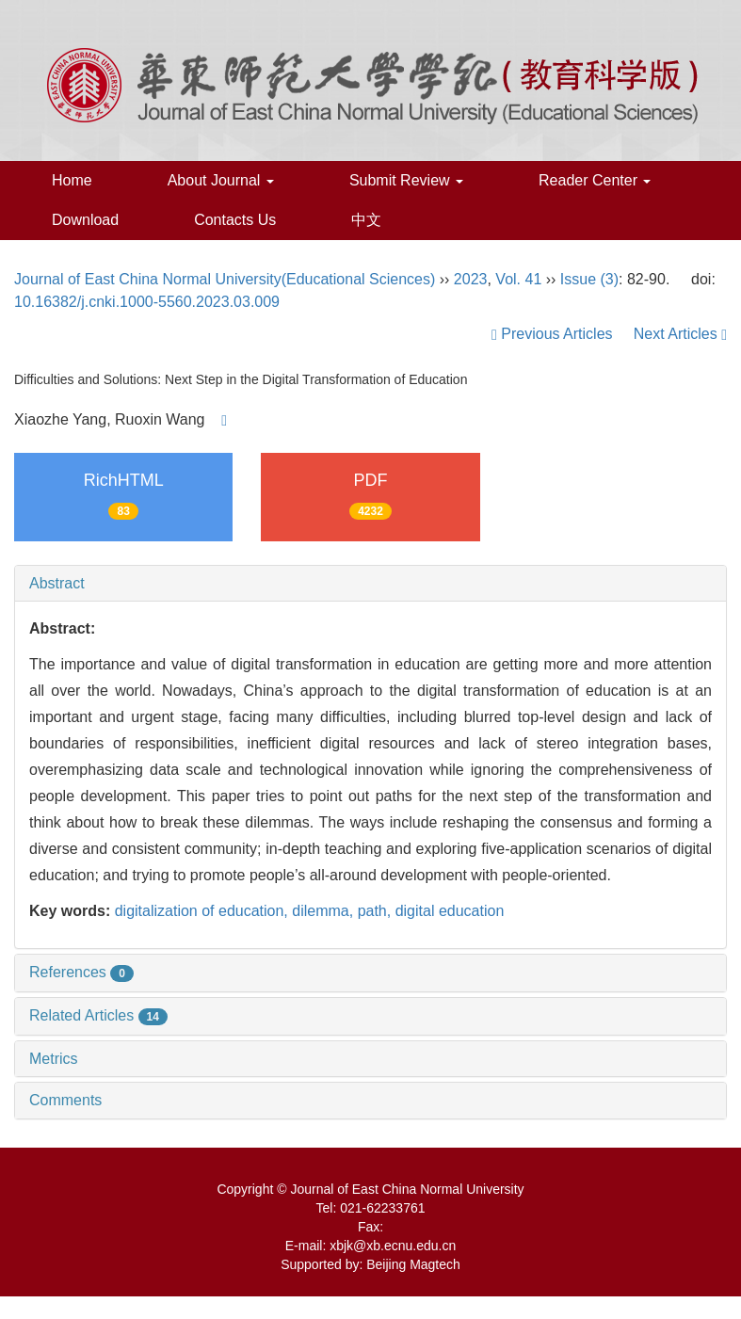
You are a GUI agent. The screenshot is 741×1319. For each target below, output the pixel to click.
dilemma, (324, 911)
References (81, 972)
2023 (471, 279)
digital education (450, 911)
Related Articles (98, 1015)
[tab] (370, 584)
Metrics (53, 1059)
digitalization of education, (204, 911)
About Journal (221, 180)
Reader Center (595, 180)
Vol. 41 (518, 279)
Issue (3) (589, 279)
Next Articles (680, 334)
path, (376, 911)
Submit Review (406, 180)
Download (85, 220)
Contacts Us (235, 220)
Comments (65, 1100)
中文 (366, 220)
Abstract (57, 583)
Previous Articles (554, 334)
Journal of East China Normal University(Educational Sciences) (224, 279)
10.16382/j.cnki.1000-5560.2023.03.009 (147, 302)
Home (72, 180)
